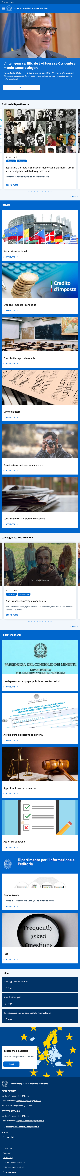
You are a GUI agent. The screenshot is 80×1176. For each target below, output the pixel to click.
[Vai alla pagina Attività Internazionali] (10, 257)
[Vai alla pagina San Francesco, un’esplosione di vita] (13, 614)
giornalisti (22, 161)
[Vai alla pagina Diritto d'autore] (10, 417)
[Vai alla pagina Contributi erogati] (8, 1003)
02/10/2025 (11, 590)
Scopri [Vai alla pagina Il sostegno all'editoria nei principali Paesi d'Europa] (11, 1064)
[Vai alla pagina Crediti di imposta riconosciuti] (10, 310)
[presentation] (76, 8)
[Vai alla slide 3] (34, 191)
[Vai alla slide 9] (51, 191)
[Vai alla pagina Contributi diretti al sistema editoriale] (10, 524)
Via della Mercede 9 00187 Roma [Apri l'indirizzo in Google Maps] (15, 1095)
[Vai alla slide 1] (29, 191)
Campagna (11, 594)
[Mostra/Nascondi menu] (3, 8)
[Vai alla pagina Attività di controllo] (10, 847)
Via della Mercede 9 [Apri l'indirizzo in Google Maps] (10, 1115)
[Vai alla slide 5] (40, 191)
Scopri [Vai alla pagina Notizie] (74, 196)
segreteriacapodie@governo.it (28, 1100)
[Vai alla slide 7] (45, 191)
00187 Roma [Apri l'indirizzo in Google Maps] (23, 1115)
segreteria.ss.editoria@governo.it (30, 1120)
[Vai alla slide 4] (37, 191)
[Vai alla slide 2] (31, 191)
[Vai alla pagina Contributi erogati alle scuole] (10, 363)
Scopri (21, 87)
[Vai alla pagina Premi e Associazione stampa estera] (10, 470)
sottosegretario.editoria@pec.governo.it (22, 1126)
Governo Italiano (8, 2)
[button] (9, 1172)
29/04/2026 (11, 157)
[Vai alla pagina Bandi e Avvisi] (10, 906)
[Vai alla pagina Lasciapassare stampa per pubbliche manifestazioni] (10, 687)
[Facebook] (3, 1137)
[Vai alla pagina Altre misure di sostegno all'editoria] (10, 740)
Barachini (11, 161)
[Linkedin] (8, 1137)
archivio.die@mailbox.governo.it (19, 1105)
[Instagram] (13, 1137)
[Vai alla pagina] (8, 988)
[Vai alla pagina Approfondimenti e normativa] (10, 793)
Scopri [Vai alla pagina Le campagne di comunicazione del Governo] (74, 626)
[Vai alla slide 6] (42, 191)
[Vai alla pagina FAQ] (10, 959)
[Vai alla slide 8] (48, 191)
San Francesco (24, 594)
